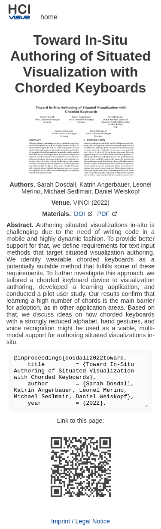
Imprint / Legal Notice (80, 521)
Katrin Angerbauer (104, 184)
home (49, 17)
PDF (107, 213)
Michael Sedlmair (67, 191)
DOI (84, 213)
